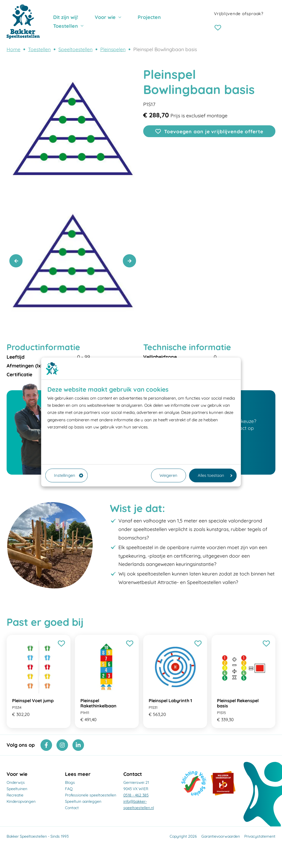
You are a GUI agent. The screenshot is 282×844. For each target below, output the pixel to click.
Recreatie (15, 795)
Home (13, 49)
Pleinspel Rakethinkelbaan (98, 703)
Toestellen (65, 26)
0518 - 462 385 (136, 795)
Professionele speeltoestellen (90, 795)
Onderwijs (16, 782)
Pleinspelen (113, 49)
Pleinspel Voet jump (33, 700)
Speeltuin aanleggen (83, 801)
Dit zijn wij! (65, 17)
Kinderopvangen (21, 801)
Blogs (70, 782)
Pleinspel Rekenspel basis (238, 703)
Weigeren (168, 475)
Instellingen (68, 475)
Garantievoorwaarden (220, 836)
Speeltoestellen (75, 49)
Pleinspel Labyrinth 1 (170, 700)
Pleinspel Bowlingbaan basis (165, 49)
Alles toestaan (215, 475)
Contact (72, 807)
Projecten (149, 17)
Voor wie (105, 17)
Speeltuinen (17, 788)
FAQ (69, 788)
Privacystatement (259, 836)
